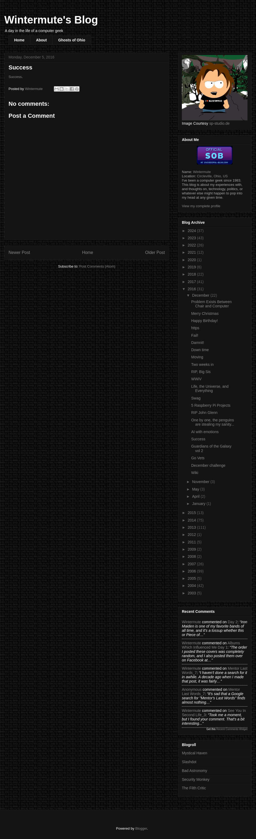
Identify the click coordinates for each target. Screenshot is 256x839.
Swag (196, 398)
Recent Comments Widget (231, 729)
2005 (192, 578)
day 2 (233, 622)
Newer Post (19, 252)
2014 (192, 520)
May (196, 489)
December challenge (208, 465)
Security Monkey (195, 779)
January (199, 503)
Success (15, 77)
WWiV (196, 379)
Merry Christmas (205, 313)
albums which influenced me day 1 (211, 645)
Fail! (194, 335)
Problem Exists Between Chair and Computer (211, 304)
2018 (192, 274)
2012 (192, 534)
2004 (192, 585)
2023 (192, 238)
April (196, 496)
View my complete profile (201, 206)
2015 (192, 513)
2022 (192, 245)
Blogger (141, 828)
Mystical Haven (194, 753)
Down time (200, 350)
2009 (192, 549)
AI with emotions (205, 432)
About (41, 40)
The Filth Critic (194, 788)
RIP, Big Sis (201, 372)
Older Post (155, 252)
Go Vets (198, 458)
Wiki (194, 473)
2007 (192, 564)
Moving (197, 357)
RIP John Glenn (204, 412)
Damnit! (197, 342)
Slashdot (189, 762)
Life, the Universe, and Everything (210, 388)
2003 (192, 593)
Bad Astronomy (194, 771)
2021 (192, 252)
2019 (192, 267)
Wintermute (202, 172)
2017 (192, 282)
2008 (192, 556)
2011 (192, 542)
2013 (192, 527)
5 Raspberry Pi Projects (210, 405)
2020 (192, 260)
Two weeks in (202, 364)
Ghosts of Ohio (71, 40)
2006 (192, 571)
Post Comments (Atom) (97, 266)
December (201, 295)
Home (19, 40)
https (195, 328)
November (201, 482)
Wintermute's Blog (51, 20)
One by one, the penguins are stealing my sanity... (212, 422)
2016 (192, 289)
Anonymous (192, 689)
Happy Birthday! (204, 321)
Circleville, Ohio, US (212, 176)
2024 (192, 231)
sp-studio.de (219, 123)
